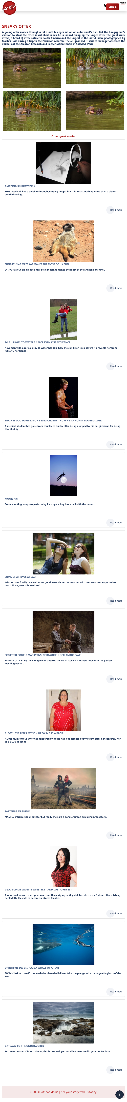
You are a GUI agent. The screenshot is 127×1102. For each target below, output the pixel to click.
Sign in (113, 6)
